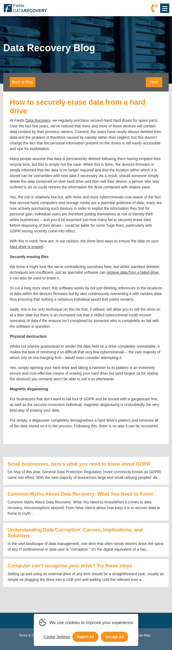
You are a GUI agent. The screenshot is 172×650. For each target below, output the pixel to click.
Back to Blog (22, 82)
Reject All (85, 637)
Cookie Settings (57, 637)
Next (154, 82)
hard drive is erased (26, 247)
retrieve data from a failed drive (132, 272)
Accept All (114, 637)
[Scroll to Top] (1, 649)
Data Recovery (37, 120)
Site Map (144, 635)
